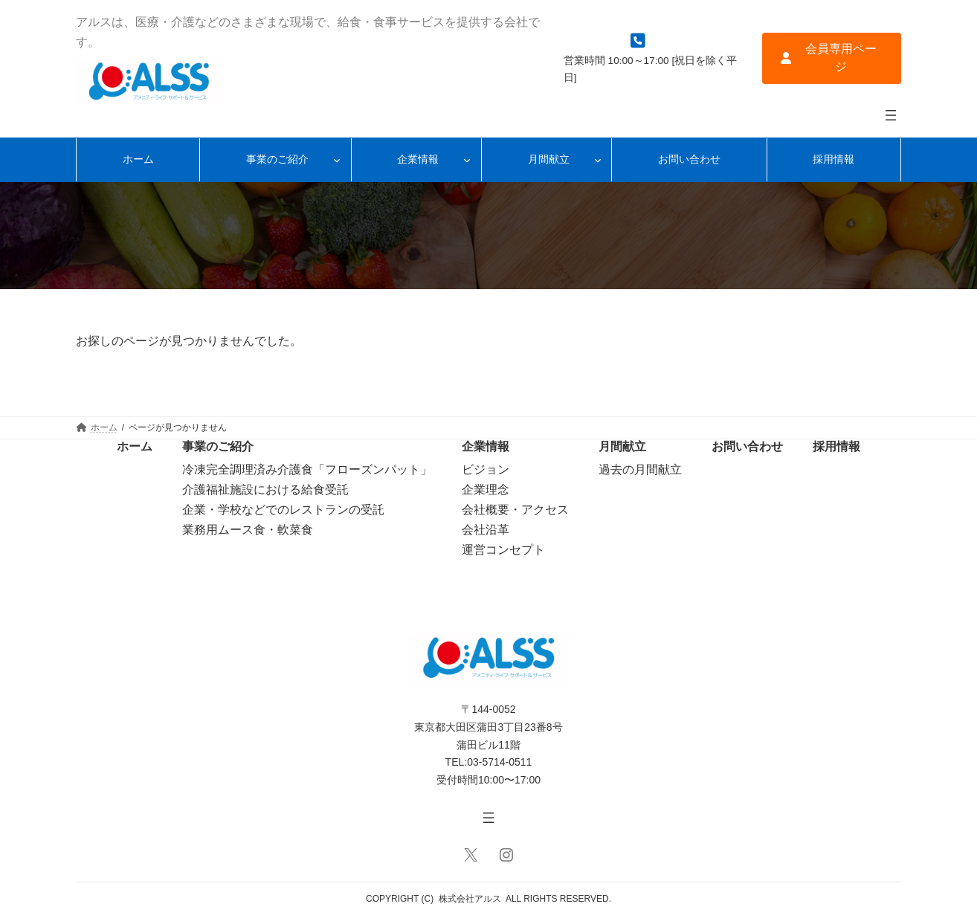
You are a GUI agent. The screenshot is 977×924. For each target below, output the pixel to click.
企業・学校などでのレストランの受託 (283, 509)
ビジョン (485, 469)
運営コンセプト (503, 549)
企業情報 (485, 446)
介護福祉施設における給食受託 (265, 489)
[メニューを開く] (890, 115)
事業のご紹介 (218, 446)
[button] (831, 58)
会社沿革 (485, 529)
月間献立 (622, 446)
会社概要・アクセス (515, 509)
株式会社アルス (470, 899)
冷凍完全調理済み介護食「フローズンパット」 (307, 469)
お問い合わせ (747, 446)
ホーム (134, 446)
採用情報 (836, 446)
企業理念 (485, 489)
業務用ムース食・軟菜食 (247, 529)
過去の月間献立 (640, 469)
